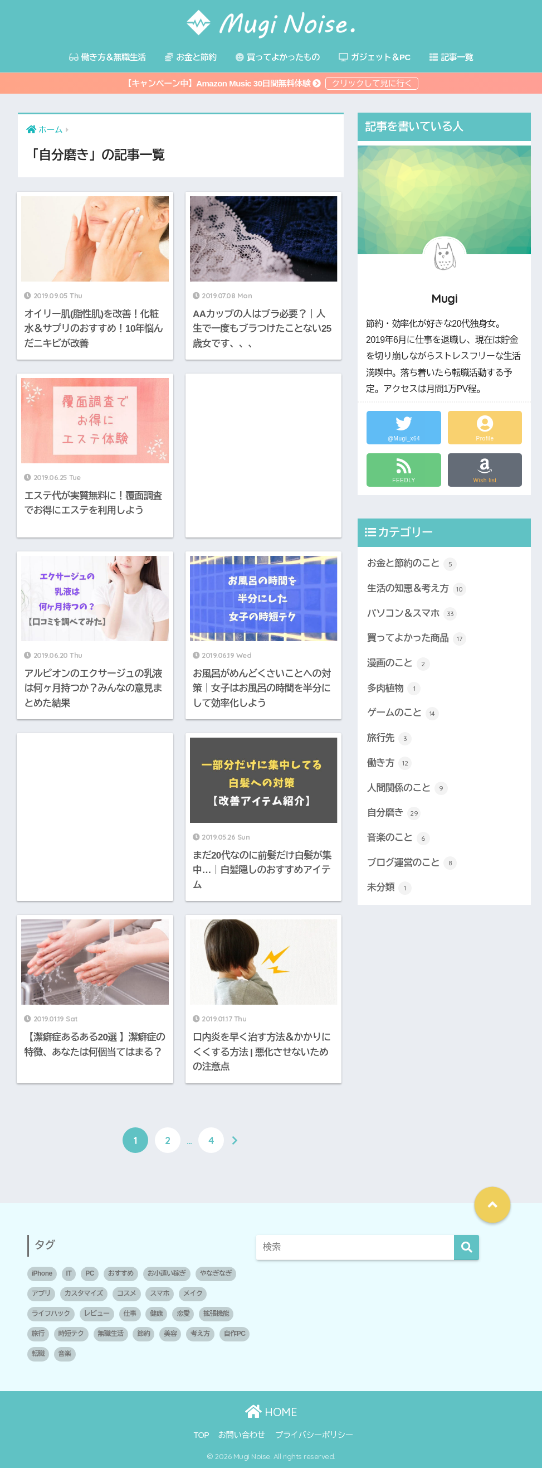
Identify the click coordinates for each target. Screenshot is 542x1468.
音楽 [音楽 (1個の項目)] (64, 1354)
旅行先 (389, 738)
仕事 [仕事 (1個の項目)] (130, 1313)
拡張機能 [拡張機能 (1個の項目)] (216, 1313)
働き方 (389, 763)
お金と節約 (191, 57)
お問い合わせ (241, 1435)
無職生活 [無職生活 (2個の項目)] (111, 1334)
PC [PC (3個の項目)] (89, 1273)
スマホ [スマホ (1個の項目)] (159, 1293)
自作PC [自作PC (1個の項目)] (235, 1334)
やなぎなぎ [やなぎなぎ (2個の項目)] (216, 1273)
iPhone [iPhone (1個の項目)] (42, 1273)
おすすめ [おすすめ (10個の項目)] (121, 1273)
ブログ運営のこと (412, 863)
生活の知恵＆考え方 (416, 589)
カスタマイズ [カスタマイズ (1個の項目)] (84, 1293)
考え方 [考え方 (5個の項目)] (200, 1334)
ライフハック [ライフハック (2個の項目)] (51, 1313)
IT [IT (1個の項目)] (69, 1273)
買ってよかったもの (278, 57)
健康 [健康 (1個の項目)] (156, 1313)
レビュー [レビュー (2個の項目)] (97, 1313)
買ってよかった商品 (416, 639)
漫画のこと (398, 664)
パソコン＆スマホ (412, 614)
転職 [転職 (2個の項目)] (38, 1354)
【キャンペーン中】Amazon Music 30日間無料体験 (223, 83)
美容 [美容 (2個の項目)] (170, 1334)
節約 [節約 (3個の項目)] (143, 1334)
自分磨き (394, 813)
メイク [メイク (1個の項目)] (193, 1293)
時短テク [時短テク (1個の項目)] (71, 1334)
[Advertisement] (263, 455)
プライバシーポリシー (314, 1435)
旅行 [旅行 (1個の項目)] (38, 1334)
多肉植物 (394, 688)
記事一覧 (451, 57)
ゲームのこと (403, 713)
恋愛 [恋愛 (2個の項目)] (183, 1313)
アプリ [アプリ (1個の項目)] (41, 1293)
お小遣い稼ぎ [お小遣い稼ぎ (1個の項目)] (167, 1273)
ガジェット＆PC (375, 57)
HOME (271, 1412)
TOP (201, 1435)
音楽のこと (398, 838)
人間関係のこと (407, 788)
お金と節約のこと (412, 564)
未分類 (389, 888)
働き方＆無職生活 (107, 57)
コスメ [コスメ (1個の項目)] (126, 1293)
